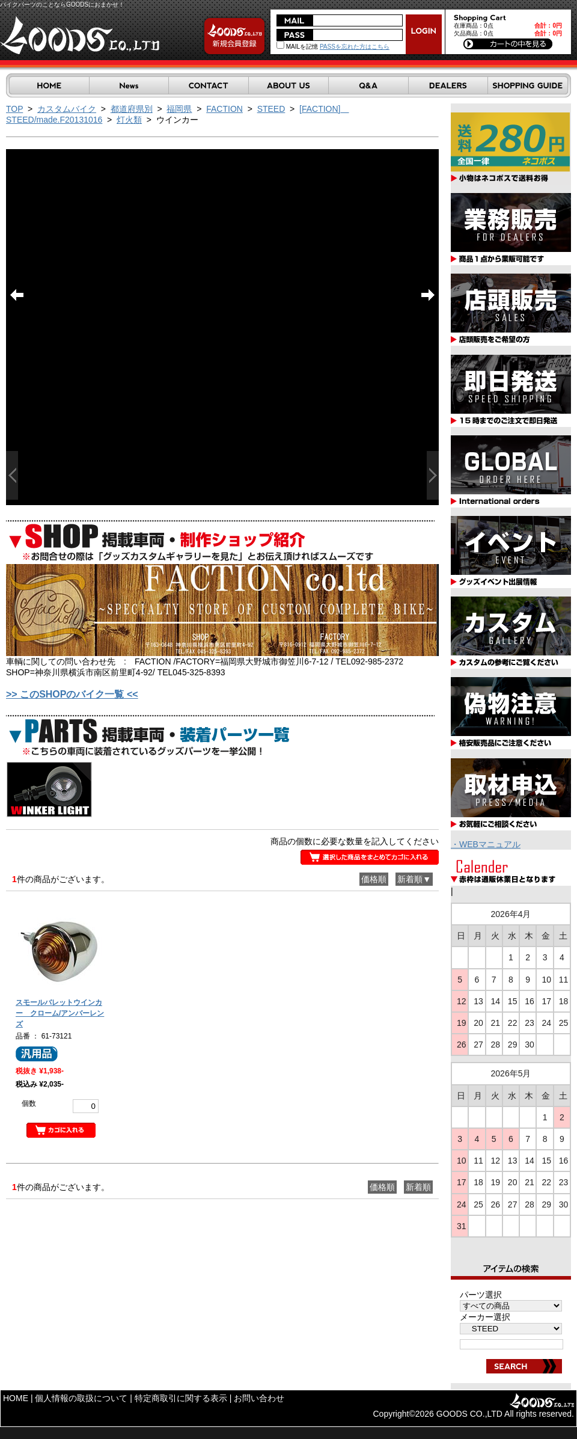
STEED (271, 109)
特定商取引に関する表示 (181, 1398)
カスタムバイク (66, 109)
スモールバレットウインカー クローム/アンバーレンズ (60, 1013)
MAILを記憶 (297, 46)
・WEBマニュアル (486, 844)
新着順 (418, 1187)
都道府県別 (132, 109)
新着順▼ (414, 879)
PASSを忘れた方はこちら (354, 46)
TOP (14, 109)
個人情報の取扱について (81, 1398)
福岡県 (179, 109)
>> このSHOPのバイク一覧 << (72, 694)
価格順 (373, 879)
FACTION (224, 109)
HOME (15, 1398)
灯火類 (129, 119)
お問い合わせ (259, 1398)
